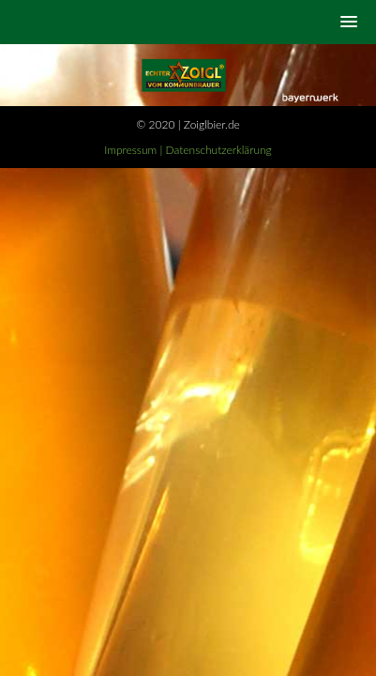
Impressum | (134, 150)
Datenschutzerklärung (219, 150)
